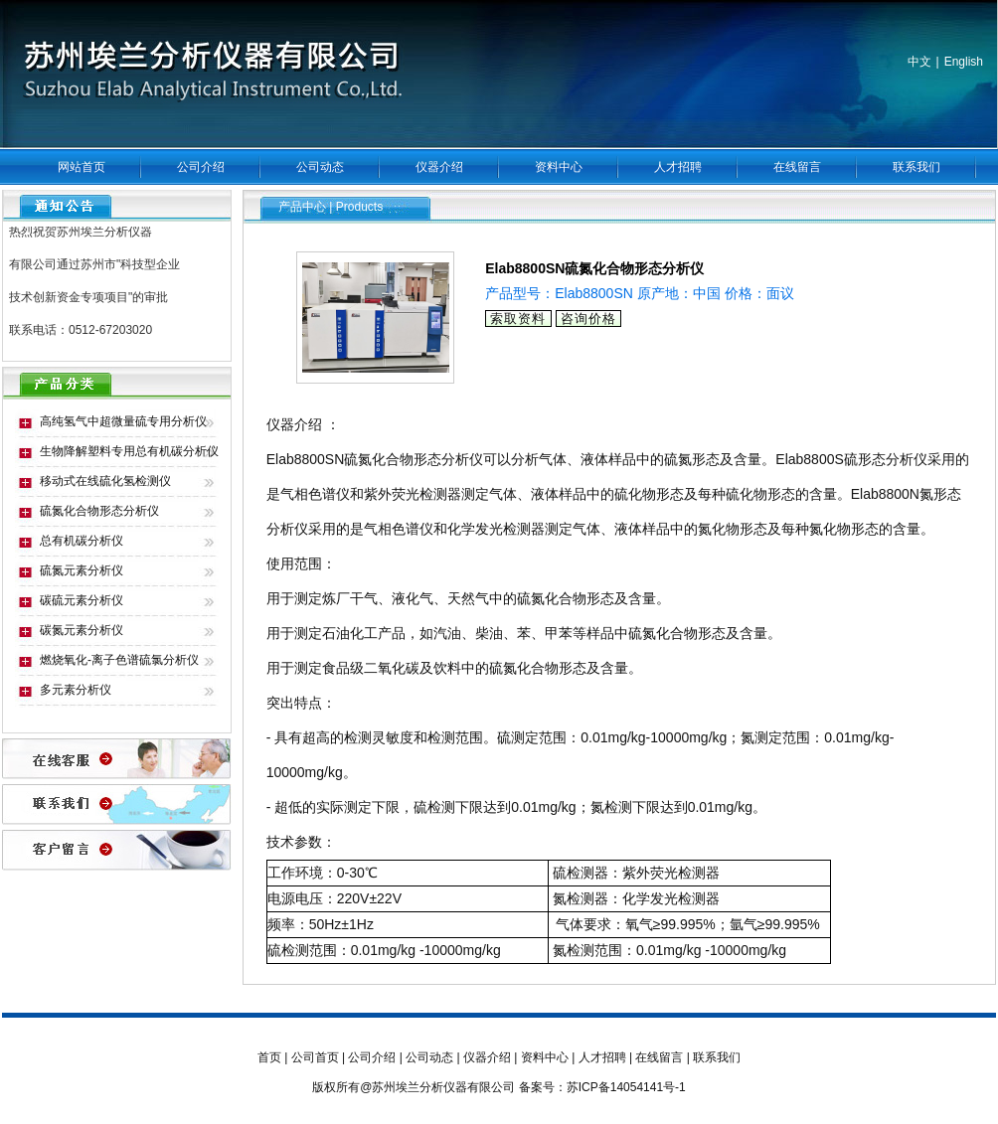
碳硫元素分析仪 (81, 600)
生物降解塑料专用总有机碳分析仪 (129, 451)
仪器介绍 (439, 167)
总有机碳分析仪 (81, 541)
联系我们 (916, 167)
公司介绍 (201, 167)
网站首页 (81, 167)
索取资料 (518, 318)
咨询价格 (588, 318)
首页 (269, 1057)
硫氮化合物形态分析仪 (99, 511)
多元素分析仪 (75, 690)
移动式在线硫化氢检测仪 (105, 481)
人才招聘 (678, 167)
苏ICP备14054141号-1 (626, 1087)
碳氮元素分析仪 (81, 630)
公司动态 (320, 167)
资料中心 (558, 167)
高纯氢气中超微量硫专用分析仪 (123, 421)
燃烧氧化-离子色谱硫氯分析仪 (119, 660)
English (963, 62)
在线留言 (797, 167)
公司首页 (315, 1057)
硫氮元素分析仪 (81, 570)
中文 (919, 62)
